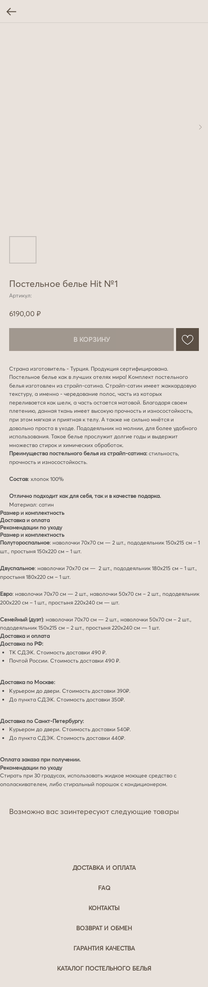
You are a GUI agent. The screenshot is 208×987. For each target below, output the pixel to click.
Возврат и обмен (104, 928)
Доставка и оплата (104, 867)
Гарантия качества (104, 948)
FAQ (104, 887)
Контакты (104, 907)
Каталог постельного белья (104, 968)
